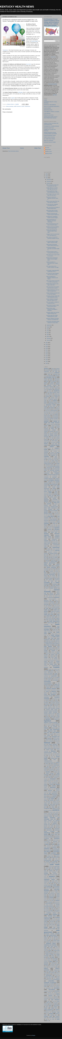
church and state (53, 453)
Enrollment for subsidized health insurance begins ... (52, 217)
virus (48, 1001)
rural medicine (49, 887)
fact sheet (28, 64)
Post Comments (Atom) (14, 151)
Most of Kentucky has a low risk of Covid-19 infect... (52, 224)
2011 (46, 361)
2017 (46, 350)
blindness (57, 408)
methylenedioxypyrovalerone (49, 762)
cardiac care (54, 428)
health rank (46, 635)
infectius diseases (47, 690)
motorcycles (51, 769)
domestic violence (48, 513)
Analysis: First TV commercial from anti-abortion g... (52, 235)
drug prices (46, 520)
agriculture (57, 380)
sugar (45, 947)
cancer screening (55, 425)
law (55, 716)
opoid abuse (46, 797)
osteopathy (57, 800)
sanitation (46, 893)
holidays (46, 657)
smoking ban (55, 914)
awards (55, 400)
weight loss (54, 1008)
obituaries (50, 790)
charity (51, 439)
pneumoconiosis (47, 841)
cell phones (55, 432)
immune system (47, 680)
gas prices (57, 586)
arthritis (50, 393)
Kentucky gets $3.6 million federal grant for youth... (52, 316)
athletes (56, 396)
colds (54, 463)
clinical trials (46, 462)
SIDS (57, 907)
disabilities (49, 503)
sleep (51, 910)
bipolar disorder (53, 406)
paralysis (50, 814)
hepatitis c (46, 652)
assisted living (56, 395)
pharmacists (49, 830)
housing (47, 670)
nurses (45, 784)
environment (46, 544)
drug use (55, 523)
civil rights (55, 459)
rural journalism (56, 886)
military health (53, 763)
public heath (51, 866)
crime (52, 489)
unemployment (56, 979)
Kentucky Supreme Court (49, 713)
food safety (50, 578)
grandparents (46, 601)
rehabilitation (55, 873)
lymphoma (55, 735)
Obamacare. (27, 106)
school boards (51, 894)
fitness (52, 569)
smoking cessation (48, 917)
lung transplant (50, 734)
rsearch (45, 883)
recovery (54, 872)
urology (57, 985)
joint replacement (50, 701)
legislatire (56, 719)
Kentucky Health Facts (49, 127)
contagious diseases (48, 478)
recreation (46, 873)
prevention (56, 854)
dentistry (46, 498)
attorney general (53, 399)
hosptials (49, 669)
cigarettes (46, 456)
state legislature (54, 936)
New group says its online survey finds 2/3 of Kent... (52, 211)
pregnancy (46, 848)
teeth (57, 961)
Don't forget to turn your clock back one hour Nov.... (52, 194)
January (48, 340)
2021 (46, 342)
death (50, 492)
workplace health (48, 1016)
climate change (55, 460)
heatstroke (51, 649)
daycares (45, 492)
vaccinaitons (48, 988)
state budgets (52, 928)
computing (48, 471)
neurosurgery (56, 776)
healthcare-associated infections (52, 643)
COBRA (56, 462)
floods (57, 569)
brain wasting (50, 414)
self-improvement (47, 900)
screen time (50, 899)
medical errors (47, 745)
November (49, 181)
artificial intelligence (48, 395)
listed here (53, 56)
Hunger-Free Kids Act (48, 674)
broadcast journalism (54, 418)
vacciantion (51, 986)
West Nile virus (49, 1010)
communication (49, 467)
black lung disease (47, 408)
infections (57, 687)
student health (56, 940)
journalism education (55, 702)
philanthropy (47, 832)
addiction (57, 372)
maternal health (48, 739)
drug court (54, 517)
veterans (55, 996)
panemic (45, 814)
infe (52, 687)
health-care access (49, 641)
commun (46, 466)
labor (47, 716)
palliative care (55, 808)
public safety (56, 868)
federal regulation (55, 565)
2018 (46, 348)
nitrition (57, 780)
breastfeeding (55, 417)
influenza (53, 691)
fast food (53, 560)
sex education (50, 902)
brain (45, 414)
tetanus (58, 964)
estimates (20, 92)
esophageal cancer (49, 550)
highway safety (54, 654)
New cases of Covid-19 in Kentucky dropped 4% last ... (52, 238)
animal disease (55, 388)
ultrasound (49, 979)
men (49, 755)
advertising (50, 375)
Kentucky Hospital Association (50, 710)
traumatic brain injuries (49, 976)
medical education (52, 744)
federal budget (54, 561)
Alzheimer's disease (48, 386)
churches (46, 455)
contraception (50, 481)
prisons (57, 856)
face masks (53, 554)
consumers (54, 477)
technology (55, 958)
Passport (56, 816)
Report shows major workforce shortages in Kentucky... (51, 309)
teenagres (45, 961)
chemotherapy (47, 440)
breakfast (56, 414)
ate (52, 396)
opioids (54, 796)
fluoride (56, 571)
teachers (49, 958)
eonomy (51, 546)
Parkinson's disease (48, 816)
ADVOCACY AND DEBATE (50, 104)
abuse (53, 368)
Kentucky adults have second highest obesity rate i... (52, 313)
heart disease (48, 646)
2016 (46, 352)
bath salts (57, 403)
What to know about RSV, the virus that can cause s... (52, 202)
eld (51, 530)
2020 (46, 344)
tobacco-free (56, 970)
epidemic (46, 547)
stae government (52, 925)
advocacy (57, 375)
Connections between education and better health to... (52, 248)
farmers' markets (56, 558)
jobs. (45, 701)
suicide (50, 947)
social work (51, 921)
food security (56, 578)
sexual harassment (56, 903)
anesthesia (47, 388)
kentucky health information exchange (51, 708)
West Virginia (56, 1010)
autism (49, 400)
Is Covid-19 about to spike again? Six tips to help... (52, 242)
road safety (51, 882)
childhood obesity (54, 445)
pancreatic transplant (47, 810)
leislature (45, 723)
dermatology (55, 499)
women (51, 1013)
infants (47, 687)
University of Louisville (49, 983)
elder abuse (55, 530)
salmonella (46, 892)
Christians (52, 452)
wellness (57, 1009)
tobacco (46, 968)
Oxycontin (53, 805)
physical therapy (56, 835)
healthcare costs (56, 642)
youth (58, 1019)
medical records (56, 748)
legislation (48, 719)
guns (57, 603)
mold (47, 766)
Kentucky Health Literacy (51, 709)
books (57, 413)
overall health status (54, 804)
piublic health (55, 840)
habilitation (54, 604)
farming (47, 560)
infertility (47, 691)
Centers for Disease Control (50, 433)
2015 (46, 353)
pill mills (49, 840)
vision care (48, 1002)
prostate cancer (47, 858)
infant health (48, 685)
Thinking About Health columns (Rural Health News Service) (50, 117)
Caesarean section (50, 424)
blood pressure (54, 410)
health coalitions (56, 618)
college (58, 463)
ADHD (49, 374)
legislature (47, 721)
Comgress (57, 464)
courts (54, 488)
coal (52, 462)
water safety (48, 1006)
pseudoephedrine (47, 860)
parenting (55, 814)
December (49, 179)
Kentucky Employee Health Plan (51, 706)
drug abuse (51, 516)
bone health (52, 413)
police (49, 842)
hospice (45, 661)
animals (45, 389)
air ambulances (54, 381)
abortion (46, 368)
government (51, 597)
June (48, 330)
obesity (57, 788)
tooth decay (48, 971)
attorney (45, 399)
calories (56, 424)
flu (44, 571)
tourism (45, 972)
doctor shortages (53, 510)
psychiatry (48, 861)
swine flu (57, 951)
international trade (56, 698)
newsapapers (55, 777)
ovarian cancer (47, 802)
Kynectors (5, 50)
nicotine (45, 780)
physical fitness (54, 834)
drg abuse (56, 513)
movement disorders (52, 770)
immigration (49, 678)
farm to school (54, 557)
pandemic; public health (48, 813)
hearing (55, 645)
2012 (46, 359)
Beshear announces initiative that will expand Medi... (52, 227)
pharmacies (56, 828)
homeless (55, 658)
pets (57, 827)
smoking (46, 914)
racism (52, 869)
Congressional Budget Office (52, 474)
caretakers (52, 431)
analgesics (57, 386)
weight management (48, 1009)
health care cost (54, 612)
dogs (57, 512)
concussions (55, 471)
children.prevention (47, 448)
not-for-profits (55, 781)
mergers (46, 759)
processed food (55, 857)
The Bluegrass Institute (54, 965)
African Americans (48, 378)
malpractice (46, 736)
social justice (53, 920)
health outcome (55, 630)
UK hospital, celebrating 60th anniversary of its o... (52, 271)
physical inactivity (48, 835)
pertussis (51, 827)
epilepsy (49, 549)
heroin (58, 652)
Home (22, 148)
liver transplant (54, 726)
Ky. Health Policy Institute (49, 138)
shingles (46, 907)
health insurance (17, 106)
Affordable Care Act (51, 377)
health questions (54, 633)
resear (45, 876)
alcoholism (52, 384)
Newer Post (6, 148)
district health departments (50, 507)
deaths (56, 492)
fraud (45, 585)
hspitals (57, 670)
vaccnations (56, 992)
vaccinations (52, 989)
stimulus (50, 939)
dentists (54, 498)
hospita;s (51, 661)
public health (54, 864)
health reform (55, 636)
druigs (55, 526)
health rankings (55, 635)
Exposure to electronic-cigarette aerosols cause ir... (52, 198)
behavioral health (51, 404)
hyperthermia (46, 677)
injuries (45, 692)
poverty (54, 847)
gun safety (52, 603)
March (48, 336)
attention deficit (54, 397)
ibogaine (51, 677)
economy (49, 529)
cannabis (52, 427)
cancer (46, 425)
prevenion (51, 854)
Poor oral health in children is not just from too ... (52, 303)
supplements (52, 949)
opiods (50, 796)
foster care (54, 581)
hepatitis (46, 650)
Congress (57, 473)
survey (46, 951)
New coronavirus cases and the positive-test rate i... (52, 185)
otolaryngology (48, 801)
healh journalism (56, 607)
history (51, 656)
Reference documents (48, 115)
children (52, 446)
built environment (54, 419)
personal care (55, 824)
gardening (52, 586)
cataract (57, 431)
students (48, 942)
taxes (52, 957)
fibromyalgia (46, 568)
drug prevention (53, 519)
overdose (46, 805)
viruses (53, 1001)
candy (47, 427)
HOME (45, 100)
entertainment (55, 543)
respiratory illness (49, 879)
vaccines (57, 991)
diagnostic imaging (55, 501)
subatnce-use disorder (55, 942)
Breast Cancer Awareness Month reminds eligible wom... (52, 259)
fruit (49, 585)
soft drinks (46, 923)
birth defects (51, 407)
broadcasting (46, 419)
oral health (51, 798)
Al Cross (47, 147)
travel (58, 976)
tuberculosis (48, 978)
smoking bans (52, 915)
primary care (50, 856)
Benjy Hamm (48, 149)
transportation (49, 975)
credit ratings (46, 489)
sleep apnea (57, 910)
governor (57, 597)
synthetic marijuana (56, 953)
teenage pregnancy (47, 960)
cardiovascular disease (50, 429)
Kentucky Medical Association (50, 712)
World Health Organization (54, 1017)
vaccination (56, 988)
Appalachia (56, 390)
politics (47, 844)
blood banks (47, 410)
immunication (55, 680)
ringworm (45, 882)
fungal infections (56, 585)
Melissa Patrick (48, 153)
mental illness (54, 758)
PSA (56, 858)
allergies (57, 384)
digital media (56, 502)
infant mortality (56, 685)
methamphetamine (48, 761)
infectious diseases (51, 688)
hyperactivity (46, 676)
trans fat (57, 972)
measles (51, 741)
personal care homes (48, 825)
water (50, 1005)
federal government (49, 563)
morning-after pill (54, 766)
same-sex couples (54, 892)
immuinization (55, 678)
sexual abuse (57, 902)
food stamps (49, 579)
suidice (57, 947)
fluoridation (51, 571)
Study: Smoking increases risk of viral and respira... (52, 293)
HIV (56, 656)
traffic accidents (52, 972)
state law (46, 936)
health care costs (48, 614)
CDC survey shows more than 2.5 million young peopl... (52, 281)
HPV (52, 670)
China (57, 449)
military (46, 763)
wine (47, 1013)
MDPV (47, 741)
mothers (53, 767)
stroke (49, 940)
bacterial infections (53, 402)
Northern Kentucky (47, 781)
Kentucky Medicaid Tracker (50, 135)
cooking (52, 483)
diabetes (46, 501)
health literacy (47, 630)
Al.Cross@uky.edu (52, 84)
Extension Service (53, 553)
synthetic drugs (48, 953)
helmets (56, 649)
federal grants (47, 564)
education (56, 529)
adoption (45, 375)
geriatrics (51, 594)
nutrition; (45, 787)
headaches (46, 607)
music (58, 770)
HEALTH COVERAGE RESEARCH (51, 106)
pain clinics (51, 807)
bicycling (45, 406)
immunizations (47, 683)
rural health (53, 885)
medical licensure (47, 748)
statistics (45, 938)
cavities (45, 432)
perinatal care (47, 824)
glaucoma (57, 594)
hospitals (56, 667)
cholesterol (46, 452)
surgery (49, 950)
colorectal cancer (49, 464)
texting (46, 965)
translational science (55, 974)
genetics (51, 593)
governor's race (47, 600)
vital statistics (55, 1002)
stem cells (56, 938)
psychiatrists (57, 860)
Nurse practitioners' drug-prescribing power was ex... (52, 191)
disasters (46, 505)
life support (48, 725)
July (48, 328)
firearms (54, 568)
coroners (45, 484)
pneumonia (55, 841)
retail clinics (55, 880)
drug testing (52, 522)
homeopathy (46, 660)
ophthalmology (55, 794)
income (51, 684)
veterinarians (46, 998)
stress (54, 939)
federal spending (9, 106)
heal (50, 607)
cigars (56, 456)
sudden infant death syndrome (51, 946)
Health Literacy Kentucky (49, 137)
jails (52, 700)
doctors (46, 512)
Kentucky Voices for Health (50, 142)
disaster (56, 503)
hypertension (54, 676)
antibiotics (50, 389)
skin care (54, 908)
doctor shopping (48, 509)
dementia (55, 494)
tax (48, 957)
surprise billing (56, 950)
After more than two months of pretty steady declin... (52, 208)
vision (58, 1001)
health (47, 608)
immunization (47, 681)
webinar (45, 1008)
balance (45, 403)
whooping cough (55, 1012)
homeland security (47, 658)
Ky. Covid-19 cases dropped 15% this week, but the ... (52, 274)
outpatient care (55, 801)
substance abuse (51, 943)
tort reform (55, 971)
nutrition (54, 785)
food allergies (53, 573)
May (48, 332)
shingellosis (57, 906)
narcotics (47, 771)
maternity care (56, 739)
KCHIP (51, 705)
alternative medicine (51, 385)
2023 (46, 175)
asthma (47, 396)
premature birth (56, 848)
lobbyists (53, 728)
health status (51, 638)
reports (13, 97)
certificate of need (50, 438)
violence (45, 999)
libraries (50, 723)
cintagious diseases (47, 458)
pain (45, 807)
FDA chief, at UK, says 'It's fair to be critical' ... (52, 255)
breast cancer (47, 415)
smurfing (54, 918)
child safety (54, 443)
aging (51, 380)
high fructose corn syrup (50, 653)
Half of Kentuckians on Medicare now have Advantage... (51, 220)
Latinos (51, 716)
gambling (47, 586)
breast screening (47, 417)
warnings (45, 1005)
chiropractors (46, 451)
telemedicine (54, 962)
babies (45, 402)
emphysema (54, 539)
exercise (57, 550)
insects (45, 694)
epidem (56, 546)
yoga (46, 1019)
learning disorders (55, 717)
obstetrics (55, 791)
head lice (56, 605)
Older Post (37, 148)
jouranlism (56, 701)
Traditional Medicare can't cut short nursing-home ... (52, 290)
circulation (56, 458)
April (48, 334)
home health (54, 657)
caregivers (46, 431)
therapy (45, 967)
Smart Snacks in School (49, 911)
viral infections (55, 999)
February (49, 338)
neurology (50, 776)
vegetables (50, 995)
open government (53, 793)
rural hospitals (47, 886)
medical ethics (55, 745)
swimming (52, 951)
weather (55, 1006)
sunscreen (46, 949)
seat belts (56, 899)
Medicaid (47, 743)
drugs (45, 524)
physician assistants (49, 837)
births (57, 407)
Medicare (53, 751)
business (46, 421)
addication (51, 372)
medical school (49, 749)
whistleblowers (46, 1012)
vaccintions (49, 992)
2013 (46, 357)
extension (46, 553)
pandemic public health (53, 812)
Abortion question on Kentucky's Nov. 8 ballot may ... (52, 263)
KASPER (46, 705)
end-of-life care (54, 540)
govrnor (56, 600)
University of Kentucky (50, 982)
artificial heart (57, 393)
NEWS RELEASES (48, 109)
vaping (57, 994)
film (50, 568)
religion (45, 874)
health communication (50, 619)
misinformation (56, 765)
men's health (55, 755)
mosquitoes (46, 767)
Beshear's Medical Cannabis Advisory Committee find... (52, 319)
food (45, 573)
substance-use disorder (50, 945)
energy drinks (47, 543)
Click (48, 460)
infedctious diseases (55, 690)
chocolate (55, 451)
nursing (51, 784)
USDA (45, 986)
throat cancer (51, 967)
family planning (55, 556)
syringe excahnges (50, 954)
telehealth (46, 962)
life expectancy (56, 723)
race (47, 869)
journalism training (49, 704)
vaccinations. (46, 991)
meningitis (46, 756)
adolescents (55, 374)
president (53, 853)
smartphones (57, 911)
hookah (57, 660)
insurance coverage (48, 695)
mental (52, 756)
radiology (56, 869)
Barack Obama (51, 403)
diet (50, 502)
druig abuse (50, 526)
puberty (45, 862)
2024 (46, 174)
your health (52, 1019)
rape (57, 870)
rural (54, 883)
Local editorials (47, 113)
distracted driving (54, 506)
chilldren (52, 449)
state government (51, 931)
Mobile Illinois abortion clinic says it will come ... (52, 284)
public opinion (48, 868)
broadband (46, 418)
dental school (53, 496)
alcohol (52, 382)
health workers (56, 639)
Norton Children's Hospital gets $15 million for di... (52, 300)
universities (51, 981)
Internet (47, 700)
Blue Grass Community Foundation (50, 411)
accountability (48, 370)
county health (47, 485)
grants (52, 601)
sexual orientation (49, 904)
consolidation (46, 477)
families (49, 556)
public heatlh (57, 866)
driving (51, 514)
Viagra (51, 998)
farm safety (46, 557)
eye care (46, 554)
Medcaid (56, 741)
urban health (46, 985)
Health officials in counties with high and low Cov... (52, 188)
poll (53, 844)
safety (56, 890)
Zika (48, 1020)
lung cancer (46, 732)
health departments (54, 621)
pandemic (56, 810)
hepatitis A (54, 650)
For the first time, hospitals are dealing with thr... (52, 205)
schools (51, 897)
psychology (54, 861)
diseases (54, 505)
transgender (47, 974)
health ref (49, 636)
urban (57, 983)
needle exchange (49, 773)
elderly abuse (54, 532)
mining (49, 765)
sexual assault (48, 903)
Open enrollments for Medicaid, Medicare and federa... (52, 277)
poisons (45, 842)
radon (45, 870)
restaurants (46, 880)
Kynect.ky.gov (34, 41)
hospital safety (53, 664)
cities (45, 459)
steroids (45, 939)
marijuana (49, 738)
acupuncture (46, 372)
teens (50, 961)
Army (46, 393)
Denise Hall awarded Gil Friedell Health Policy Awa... (51, 231)
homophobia (52, 660)
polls (58, 844)
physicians (56, 838)
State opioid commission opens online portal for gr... (52, 245)
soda (56, 921)
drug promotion (53, 520)
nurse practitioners (53, 783)
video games (56, 998)
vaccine (51, 991)
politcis (54, 842)
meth (54, 759)
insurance (53, 694)
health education (51, 622)
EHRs (48, 530)
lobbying (46, 728)
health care (47, 609)
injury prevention (53, 692)
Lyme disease (47, 735)
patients (55, 821)
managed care (55, 736)
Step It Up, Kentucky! (48, 140)
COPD (57, 483)
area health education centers (53, 392)
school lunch (51, 896)
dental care (51, 495)
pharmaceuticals (47, 828)
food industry (52, 575)
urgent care (52, 985)
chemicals (56, 439)
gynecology (46, 604)
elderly (45, 532)
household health (56, 669)
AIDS (47, 381)
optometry (53, 797)
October (48, 183)
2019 (46, 346)
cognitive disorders (47, 463)
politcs (58, 842)
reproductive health (53, 874)
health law (55, 629)
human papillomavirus (48, 671)
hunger (56, 673)
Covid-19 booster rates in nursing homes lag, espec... (52, 252)
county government (53, 484)
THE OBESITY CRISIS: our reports (51, 111)
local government (54, 729)
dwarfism (50, 527)
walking (55, 1004)
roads (57, 882)
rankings (51, 870)
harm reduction (48, 605)
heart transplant (52, 647)
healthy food (49, 645)
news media (48, 777)
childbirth (46, 445)
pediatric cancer (47, 823)
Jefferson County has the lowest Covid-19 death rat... (52, 214)
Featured (47, 561)
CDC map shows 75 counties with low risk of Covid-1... (52, 287)
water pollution (56, 1005)
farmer (45, 558)
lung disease (55, 732)
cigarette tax (54, 455)
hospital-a (45, 665)
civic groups (50, 459)
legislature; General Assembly (50, 722)
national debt (56, 771)
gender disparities (54, 588)
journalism (46, 702)
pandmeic (56, 813)
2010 (46, 363)
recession (46, 872)
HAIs (58, 604)
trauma (56, 975)
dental (45, 495)
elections (46, 533)
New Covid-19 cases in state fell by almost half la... (52, 306)
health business (54, 608)
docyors (53, 512)
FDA (58, 560)
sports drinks (52, 924)
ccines (50, 432)
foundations (54, 584)
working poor (53, 1015)
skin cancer (46, 908)
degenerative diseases (48, 494)
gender (47, 588)
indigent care (56, 684)
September (49, 325)
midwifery (57, 762)
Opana (45, 793)
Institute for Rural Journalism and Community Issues (51, 124)
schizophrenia (52, 893)
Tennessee (53, 964)
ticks (56, 967)
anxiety (49, 390)
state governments (51, 935)
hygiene (55, 674)
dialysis (46, 502)
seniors (57, 900)
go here (55, 94)
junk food (56, 704)
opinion (45, 796)
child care (46, 442)
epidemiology (56, 547)
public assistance (51, 862)
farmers (49, 558)
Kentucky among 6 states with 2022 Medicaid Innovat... (52, 296)
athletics (46, 397)
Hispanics (46, 656)
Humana (51, 673)
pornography (49, 845)
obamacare (53, 787)
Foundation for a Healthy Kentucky (51, 126)
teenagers (55, 960)
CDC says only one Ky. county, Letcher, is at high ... (52, 267)
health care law (55, 615)
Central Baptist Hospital (55, 436)
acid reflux (54, 371)
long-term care (52, 731)
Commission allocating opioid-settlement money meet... (52, 322)
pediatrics (55, 823)
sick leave (52, 907)
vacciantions (57, 986)
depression (46, 499)
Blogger (33, 1035)
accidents (57, 368)
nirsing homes (51, 780)
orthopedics (51, 800)
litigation (54, 725)
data (56, 491)
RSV (50, 883)
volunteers (46, 1004)
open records (47, 794)
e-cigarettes (56, 527)
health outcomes (48, 632)
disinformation (46, 506)
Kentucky (56, 705)
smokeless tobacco (51, 912)
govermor (45, 597)
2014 (46, 355)
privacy (47, 857)
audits (45, 400)
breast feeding (55, 415)
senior (53, 900)
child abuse (54, 440)
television (46, 964)
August (48, 327)
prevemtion (46, 854)
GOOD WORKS (47, 108)
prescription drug (48, 850)
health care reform (50, 617)
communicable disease (54, 466)
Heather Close (48, 151)
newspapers (53, 778)
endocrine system (47, 542)
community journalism (54, 470)
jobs (56, 700)
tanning (53, 955)
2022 (46, 177)
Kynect (22, 106)
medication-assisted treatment (50, 752)
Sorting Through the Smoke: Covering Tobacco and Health (50, 133)
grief (57, 601)
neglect (52, 774)
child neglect (53, 442)
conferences (46, 473)
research (52, 876)
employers (46, 540)
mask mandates (56, 738)
